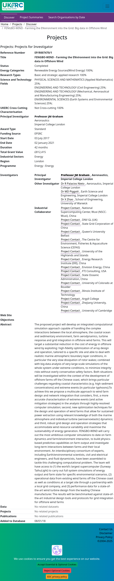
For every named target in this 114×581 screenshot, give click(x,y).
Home (4, 24)
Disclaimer (106, 533)
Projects (17, 24)
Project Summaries (31, 17)
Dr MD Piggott (70, 191)
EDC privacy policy (57, 576)
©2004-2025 (105, 541)
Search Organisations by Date (66, 17)
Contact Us (106, 529)
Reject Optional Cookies (57, 570)
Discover (9, 17)
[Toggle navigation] (107, 6)
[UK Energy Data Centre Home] (13, 6)
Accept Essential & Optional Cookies (57, 564)
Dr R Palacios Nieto (73, 183)
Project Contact (70, 208)
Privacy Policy (104, 537)
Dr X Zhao (67, 199)
